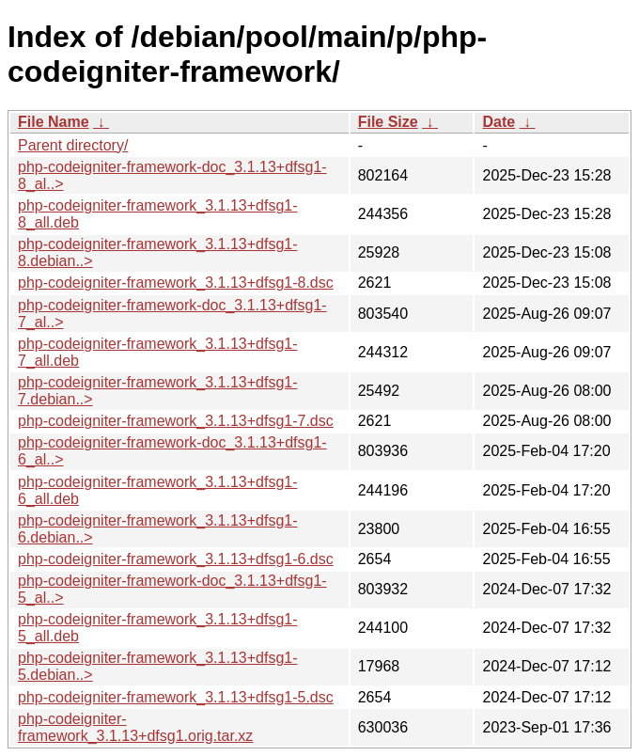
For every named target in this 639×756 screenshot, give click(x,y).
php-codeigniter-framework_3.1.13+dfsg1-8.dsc (176, 283)
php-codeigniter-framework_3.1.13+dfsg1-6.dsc (176, 559)
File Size (388, 122)
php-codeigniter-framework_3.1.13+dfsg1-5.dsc (176, 697)
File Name (53, 122)
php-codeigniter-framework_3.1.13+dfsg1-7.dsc (176, 421)
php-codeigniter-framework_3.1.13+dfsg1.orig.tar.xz (135, 727)
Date (498, 122)
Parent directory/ (73, 145)
